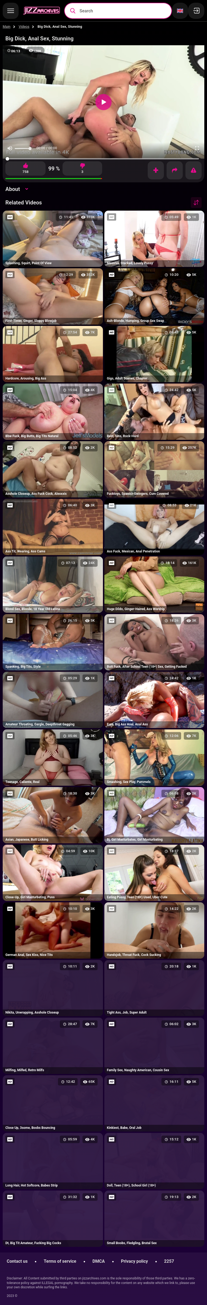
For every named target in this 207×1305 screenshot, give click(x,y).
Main (7, 27)
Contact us (17, 1261)
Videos (24, 27)
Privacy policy (134, 1261)
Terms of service (60, 1261)
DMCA (98, 1261)
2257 (169, 1261)
